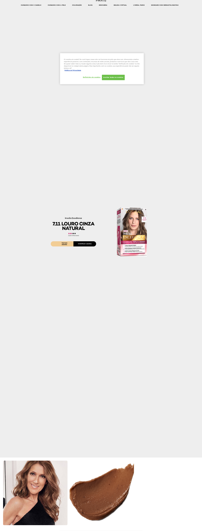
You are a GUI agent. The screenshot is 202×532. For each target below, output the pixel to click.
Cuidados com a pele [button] (57, 5)
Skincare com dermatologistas (165, 5)
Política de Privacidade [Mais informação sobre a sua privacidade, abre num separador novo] (73, 70)
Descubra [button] (103, 5)
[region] (102, 68)
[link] (73, 234)
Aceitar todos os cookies (113, 77)
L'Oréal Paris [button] (139, 5)
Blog (90, 5)
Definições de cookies (91, 77)
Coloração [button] (77, 5)
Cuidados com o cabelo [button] (31, 5)
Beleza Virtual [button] (120, 5)
